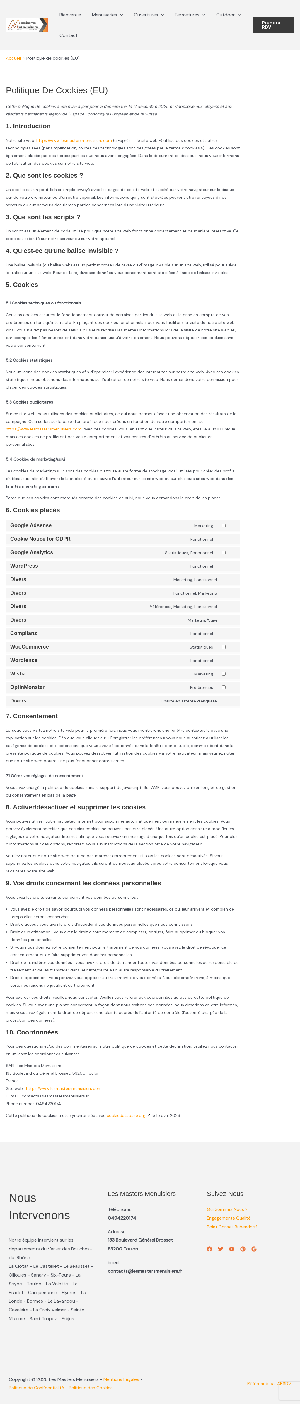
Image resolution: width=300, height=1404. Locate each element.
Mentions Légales (122, 1379)
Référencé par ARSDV (268, 1384)
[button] (118, 15)
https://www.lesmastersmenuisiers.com (74, 140)
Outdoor (221, 15)
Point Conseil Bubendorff (233, 1227)
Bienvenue (69, 15)
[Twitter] (220, 1249)
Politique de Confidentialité (41, 1388)
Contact (68, 35)
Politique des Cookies (98, 1388)
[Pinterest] (243, 1249)
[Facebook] (209, 1249)
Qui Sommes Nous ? (228, 1209)
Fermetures (184, 15)
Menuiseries (105, 15)
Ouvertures (145, 15)
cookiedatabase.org (126, 1115)
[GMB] (254, 1249)
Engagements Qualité (230, 1218)
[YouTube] (231, 1249)
